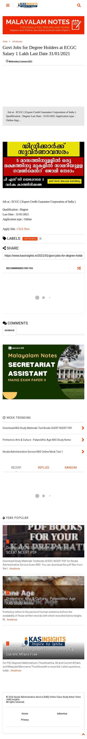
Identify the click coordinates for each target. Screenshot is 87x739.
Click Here (23, 228)
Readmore (15, 568)
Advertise (62, 713)
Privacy (25, 720)
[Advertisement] (33, 86)
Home (5, 42)
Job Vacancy (17, 42)
